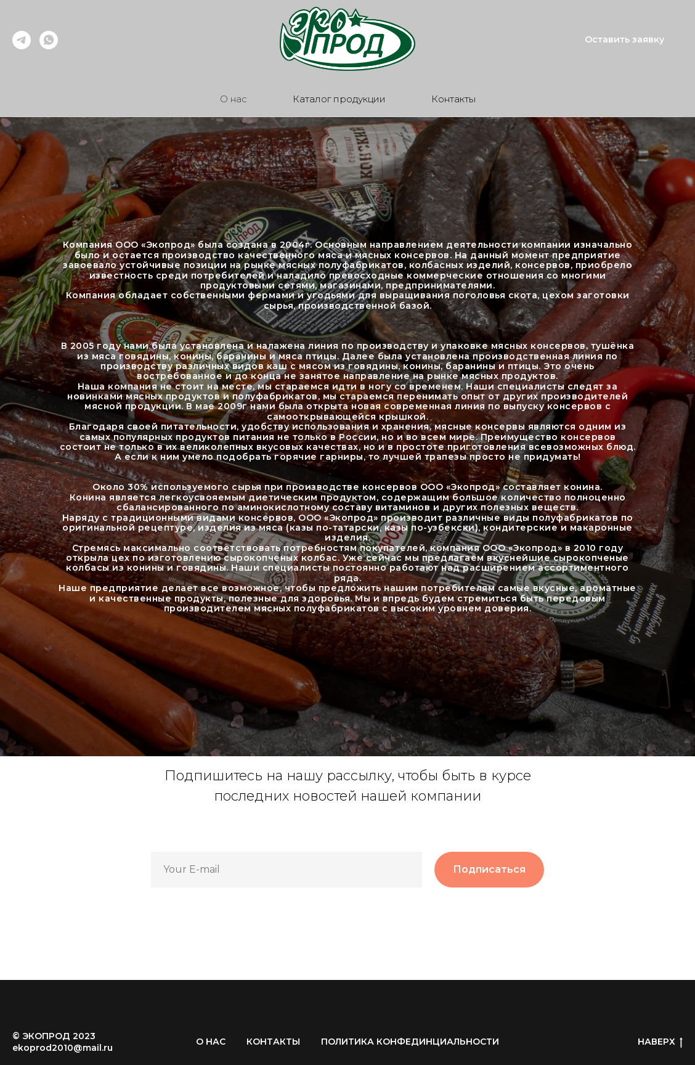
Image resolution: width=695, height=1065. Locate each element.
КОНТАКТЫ (273, 1041)
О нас (233, 99)
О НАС (211, 1041)
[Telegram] (21, 46)
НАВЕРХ (660, 1042)
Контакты (453, 99)
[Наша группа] (48, 46)
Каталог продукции (339, 99)
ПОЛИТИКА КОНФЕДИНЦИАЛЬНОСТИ (410, 1041)
